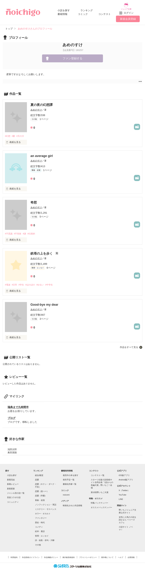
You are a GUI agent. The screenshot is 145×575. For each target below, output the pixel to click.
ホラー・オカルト (43, 512)
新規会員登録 (128, 16)
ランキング (86, 9)
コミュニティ (13, 500)
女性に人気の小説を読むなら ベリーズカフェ (127, 518)
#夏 (14, 133)
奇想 (33, 200)
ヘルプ (120, 556)
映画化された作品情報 (72, 504)
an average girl (41, 153)
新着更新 (11, 487)
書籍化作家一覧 (69, 482)
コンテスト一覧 (97, 473)
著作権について (107, 556)
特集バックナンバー (99, 501)
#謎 (26, 231)
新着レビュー (13, 482)
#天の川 (22, 133)
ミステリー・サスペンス (45, 507)
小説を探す (64, 9)
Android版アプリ (126, 478)
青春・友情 (40, 498)
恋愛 (37, 478)
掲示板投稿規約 (68, 556)
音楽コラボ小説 (14, 496)
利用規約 (14, 556)
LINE (121, 497)
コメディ (39, 525)
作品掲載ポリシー (51, 556)
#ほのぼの (33, 283)
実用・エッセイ (42, 534)
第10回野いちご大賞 (99, 490)
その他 (38, 543)
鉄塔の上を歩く (41, 251)
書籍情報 (62, 12)
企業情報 (131, 556)
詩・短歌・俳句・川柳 (44, 538)
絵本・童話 (40, 529)
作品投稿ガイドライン (31, 556)
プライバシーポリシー (88, 556)
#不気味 (19, 231)
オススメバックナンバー (101, 505)
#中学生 (54, 283)
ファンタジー (41, 516)
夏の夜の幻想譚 (41, 102)
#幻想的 (34, 231)
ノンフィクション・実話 (45, 503)
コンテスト (104, 12)
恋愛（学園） (41, 494)
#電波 (8, 283)
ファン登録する (72, 55)
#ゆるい (44, 283)
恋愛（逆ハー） (42, 489)
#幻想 (8, 133)
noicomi (66, 493)
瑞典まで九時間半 (18, 405)
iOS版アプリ (124, 473)
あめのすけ (36, 107)
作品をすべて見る (129, 345)
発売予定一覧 (68, 478)
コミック (83, 12)
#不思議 (9, 231)
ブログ (11, 416)
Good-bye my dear (44, 303)
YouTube (122, 493)
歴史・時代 (40, 521)
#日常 (15, 283)
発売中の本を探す (70, 473)
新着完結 (11, 478)
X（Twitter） (124, 488)
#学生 (23, 283)
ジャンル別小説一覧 (15, 491)
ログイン (129, 10)
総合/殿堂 (39, 473)
